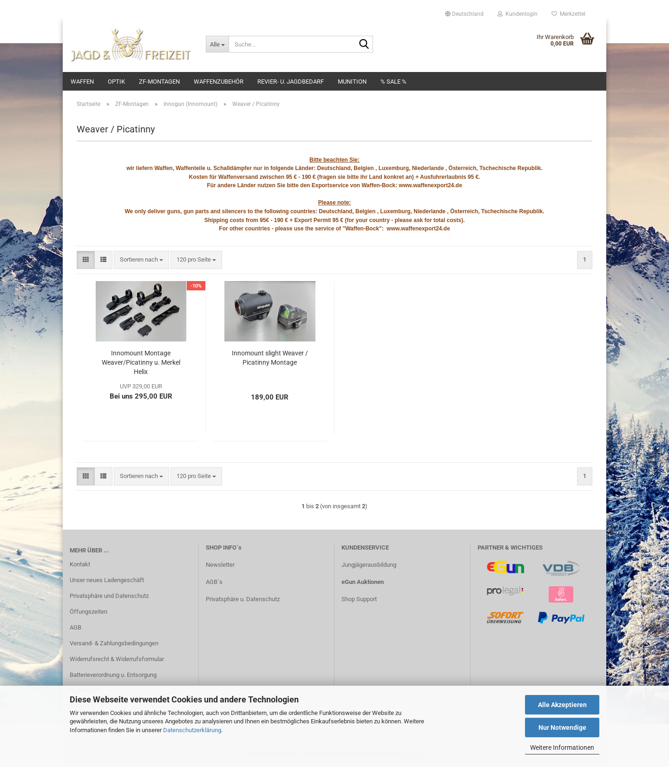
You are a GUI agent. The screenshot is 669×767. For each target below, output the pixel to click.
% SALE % (393, 81)
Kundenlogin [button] (518, 14)
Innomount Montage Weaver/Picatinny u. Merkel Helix (141, 362)
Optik (116, 81)
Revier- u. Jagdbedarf (290, 81)
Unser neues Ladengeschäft (107, 580)
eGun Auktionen (362, 581)
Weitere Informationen (562, 747)
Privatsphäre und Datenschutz (109, 595)
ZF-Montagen (159, 81)
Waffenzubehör (218, 81)
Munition (352, 81)
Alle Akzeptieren (562, 704)
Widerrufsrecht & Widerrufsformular (117, 659)
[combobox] (141, 260)
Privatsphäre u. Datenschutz (243, 599)
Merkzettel (568, 14)
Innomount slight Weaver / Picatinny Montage (270, 357)
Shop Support (359, 599)
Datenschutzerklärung (192, 730)
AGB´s (214, 581)
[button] (464, 14)
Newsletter (220, 564)
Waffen (82, 81)
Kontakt (80, 564)
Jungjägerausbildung (368, 564)
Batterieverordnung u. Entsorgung (113, 674)
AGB (75, 627)
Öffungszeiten (88, 611)
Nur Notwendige (562, 727)
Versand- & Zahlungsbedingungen (114, 643)
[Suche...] (217, 44)
